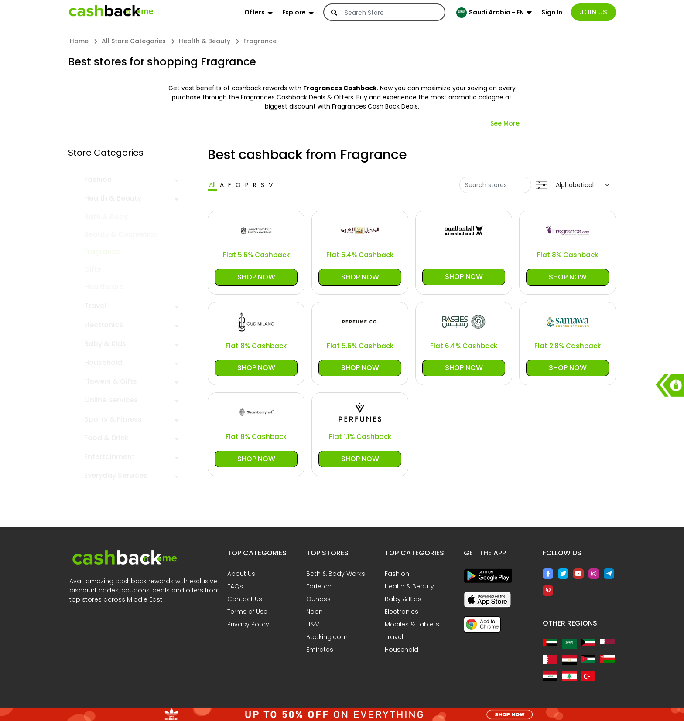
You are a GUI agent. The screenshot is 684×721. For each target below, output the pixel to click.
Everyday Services (115, 475)
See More (505, 123)
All (212, 184)
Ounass (318, 599)
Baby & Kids (105, 344)
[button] (176, 179)
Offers (254, 12)
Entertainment (109, 456)
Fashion (98, 179)
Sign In (551, 12)
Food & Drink (106, 438)
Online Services (111, 400)
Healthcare (103, 287)
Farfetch (319, 586)
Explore (294, 12)
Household (103, 362)
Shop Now (256, 277)
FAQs (235, 586)
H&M (313, 624)
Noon (314, 611)
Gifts (92, 269)
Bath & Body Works (335, 573)
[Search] (390, 12)
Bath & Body (106, 217)
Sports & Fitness (113, 419)
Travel (95, 306)
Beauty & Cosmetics (120, 234)
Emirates (319, 649)
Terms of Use (247, 611)
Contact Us (244, 599)
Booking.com (327, 637)
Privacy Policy (248, 624)
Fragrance (102, 252)
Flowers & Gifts (110, 381)
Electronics (103, 325)
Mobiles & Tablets (412, 624)
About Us (241, 573)
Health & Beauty (112, 198)
